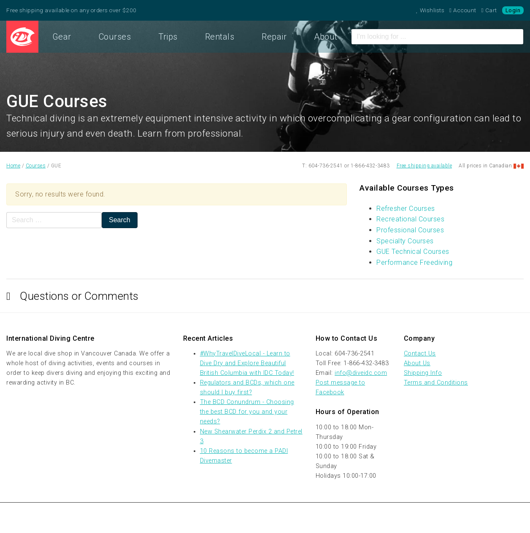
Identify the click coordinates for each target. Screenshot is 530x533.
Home (22, 37)
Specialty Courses (405, 241)
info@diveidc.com (361, 373)
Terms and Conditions (436, 382)
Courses (115, 37)
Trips (168, 37)
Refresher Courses (405, 209)
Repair (274, 37)
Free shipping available (424, 166)
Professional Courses (410, 230)
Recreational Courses (410, 219)
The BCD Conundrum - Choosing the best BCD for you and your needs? (247, 411)
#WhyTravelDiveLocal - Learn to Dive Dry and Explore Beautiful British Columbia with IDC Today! (247, 363)
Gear (61, 37)
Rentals (220, 37)
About (326, 37)
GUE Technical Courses (412, 252)
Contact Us (420, 353)
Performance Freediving (414, 262)
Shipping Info (423, 373)
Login (513, 10)
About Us (417, 363)
